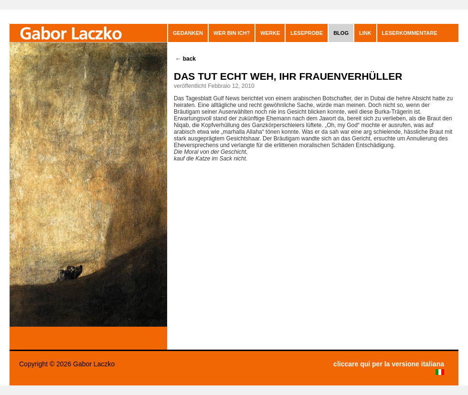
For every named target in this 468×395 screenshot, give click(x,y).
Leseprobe (306, 33)
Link (365, 33)
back (185, 58)
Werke (270, 33)
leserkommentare (409, 33)
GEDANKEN (188, 33)
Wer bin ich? (231, 33)
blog (341, 33)
